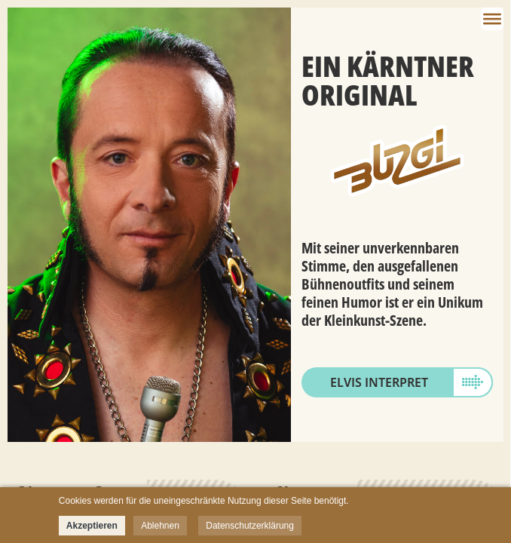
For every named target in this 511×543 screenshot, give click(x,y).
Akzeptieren (92, 525)
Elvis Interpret (379, 382)
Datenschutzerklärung (250, 525)
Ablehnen (160, 525)
